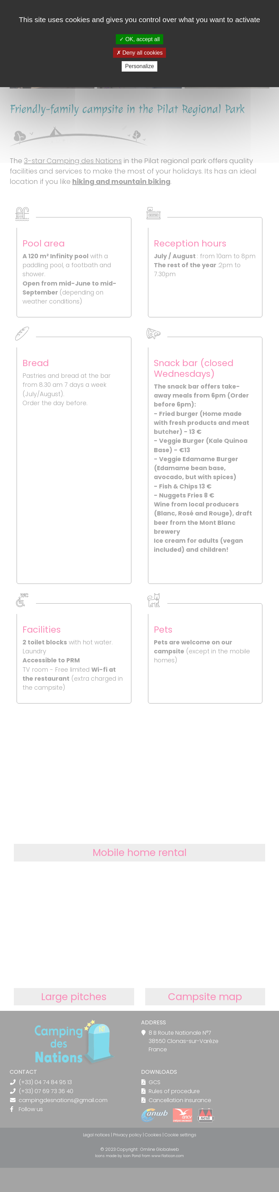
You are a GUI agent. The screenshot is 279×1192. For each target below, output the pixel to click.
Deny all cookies (140, 53)
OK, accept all (139, 39)
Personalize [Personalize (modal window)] (139, 66)
